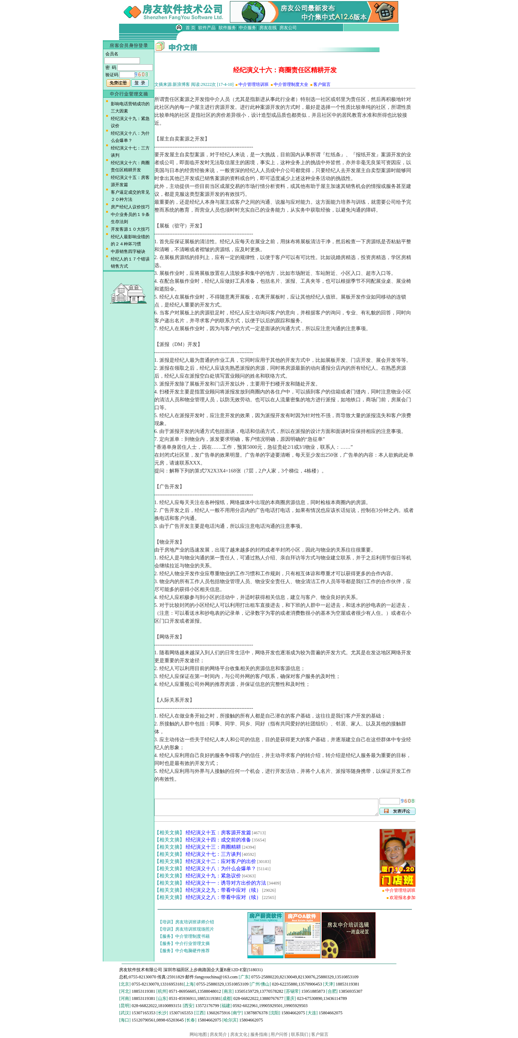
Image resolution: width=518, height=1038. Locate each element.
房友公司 (288, 27)
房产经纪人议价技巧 (130, 206)
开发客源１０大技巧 (130, 229)
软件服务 (227, 27)
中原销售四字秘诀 (128, 251)
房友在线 (268, 27)
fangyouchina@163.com (216, 976)
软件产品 (206, 27)
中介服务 (247, 27)
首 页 (190, 27)
